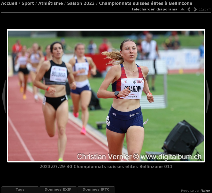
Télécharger (143, 9)
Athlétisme (50, 3)
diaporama (167, 9)
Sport (27, 3)
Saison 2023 (81, 3)
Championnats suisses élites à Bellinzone (145, 3)
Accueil (9, 3)
